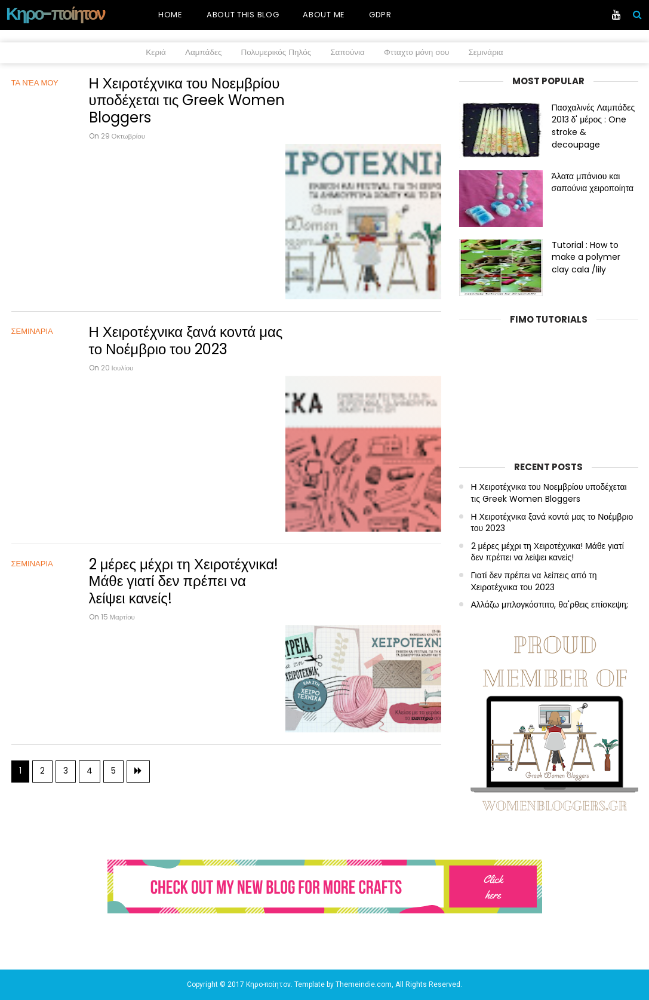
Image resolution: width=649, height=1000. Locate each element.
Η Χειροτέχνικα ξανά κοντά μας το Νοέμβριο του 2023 (186, 265)
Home (170, 14)
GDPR (380, 14)
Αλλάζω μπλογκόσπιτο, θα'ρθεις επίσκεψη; (549, 605)
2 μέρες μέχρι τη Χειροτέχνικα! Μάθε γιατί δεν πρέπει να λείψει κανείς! (184, 448)
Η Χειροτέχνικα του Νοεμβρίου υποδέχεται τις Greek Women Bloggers (187, 100)
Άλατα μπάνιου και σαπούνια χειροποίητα (593, 182)
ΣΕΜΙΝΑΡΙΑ (32, 256)
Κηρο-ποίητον (55, 14)
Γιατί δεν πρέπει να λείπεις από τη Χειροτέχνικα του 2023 (534, 581)
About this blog (243, 14)
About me (324, 14)
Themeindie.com (364, 984)
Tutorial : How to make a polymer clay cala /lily (586, 257)
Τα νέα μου (35, 82)
